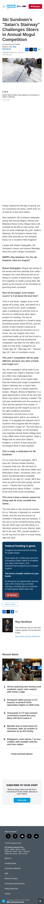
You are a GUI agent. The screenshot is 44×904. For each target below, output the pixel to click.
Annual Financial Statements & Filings (18, 861)
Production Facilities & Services (16, 891)
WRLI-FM (27, 752)
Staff (6, 774)
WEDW (18, 749)
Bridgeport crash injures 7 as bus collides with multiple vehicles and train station (24, 642)
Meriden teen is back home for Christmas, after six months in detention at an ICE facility (22, 629)
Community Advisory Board (15, 784)
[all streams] (41, 901)
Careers (8, 794)
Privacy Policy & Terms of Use (16, 856)
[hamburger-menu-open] (4, 6)
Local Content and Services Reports (18, 896)
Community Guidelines (13, 834)
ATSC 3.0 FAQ (22, 754)
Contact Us (9, 799)
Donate (36, 6)
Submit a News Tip (11, 809)
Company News (10, 763)
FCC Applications (11, 876)
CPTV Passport (10, 839)
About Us (8, 758)
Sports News (10, 504)
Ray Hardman (9, 48)
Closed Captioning (11, 871)
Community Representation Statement (19, 829)
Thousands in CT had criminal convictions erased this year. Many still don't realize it (22, 615)
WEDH (7, 749)
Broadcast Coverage (12, 866)
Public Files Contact (11, 754)
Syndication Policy (11, 881)
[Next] (39, 85)
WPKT (20, 752)
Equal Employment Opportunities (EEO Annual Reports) (22, 845)
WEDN (12, 749)
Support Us (9, 804)
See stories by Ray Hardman (27, 536)
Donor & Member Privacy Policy (16, 850)
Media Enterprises (11, 789)
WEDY (23, 749)
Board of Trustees (11, 779)
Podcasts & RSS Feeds (13, 819)
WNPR (15, 752)
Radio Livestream (11, 824)
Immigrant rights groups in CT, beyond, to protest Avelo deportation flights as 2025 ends (23, 602)
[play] (3, 901)
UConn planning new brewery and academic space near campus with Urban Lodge (24, 589)
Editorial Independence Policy (15, 886)
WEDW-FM (8, 752)
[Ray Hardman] (7, 525)
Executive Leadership (12, 769)
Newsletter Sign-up (12, 814)
